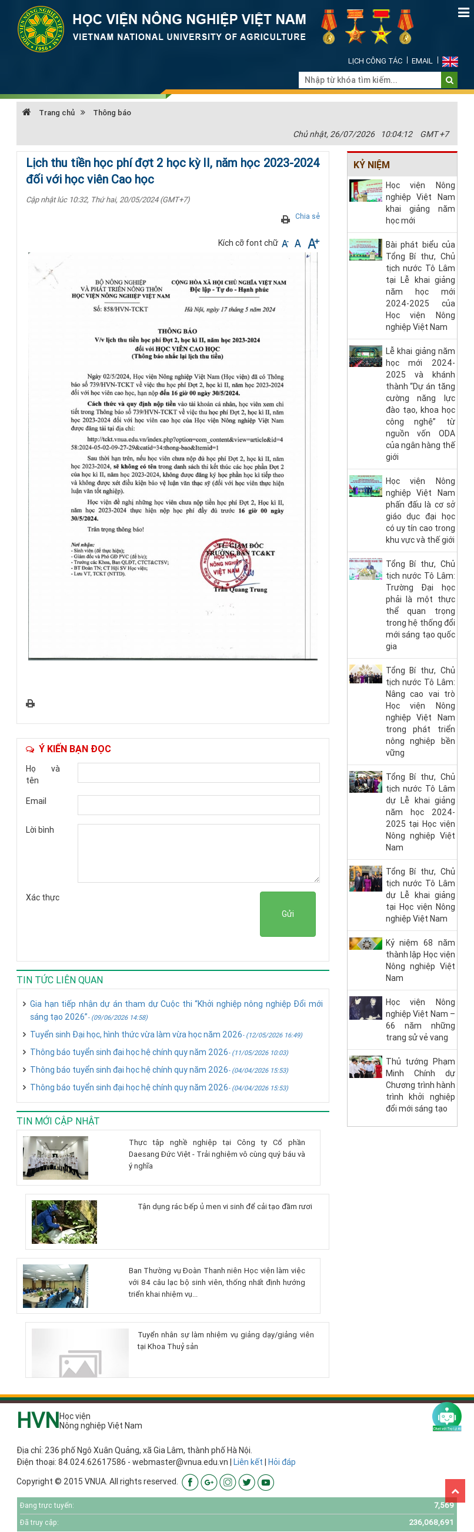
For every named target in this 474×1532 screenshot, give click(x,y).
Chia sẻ (307, 216)
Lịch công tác (375, 61)
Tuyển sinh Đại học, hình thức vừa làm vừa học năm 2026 (166, 1034)
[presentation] (170, 914)
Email (422, 61)
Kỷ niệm (371, 165)
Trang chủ (48, 113)
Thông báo (112, 113)
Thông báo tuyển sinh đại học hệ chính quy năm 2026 (159, 1052)
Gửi (288, 914)
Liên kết (248, 1462)
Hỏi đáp (282, 1462)
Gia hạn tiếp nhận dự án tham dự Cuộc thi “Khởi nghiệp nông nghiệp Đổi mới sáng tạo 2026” (176, 1010)
